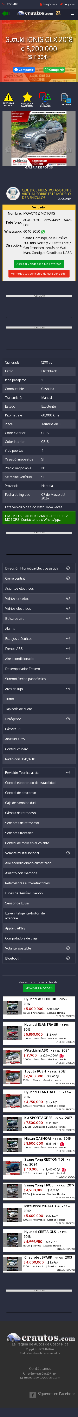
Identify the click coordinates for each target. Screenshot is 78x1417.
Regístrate (48, 4)
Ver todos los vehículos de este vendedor (39, 273)
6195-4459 (52, 220)
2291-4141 (10, 4)
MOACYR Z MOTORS (39, 988)
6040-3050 (32, 220)
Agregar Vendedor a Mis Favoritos (39, 263)
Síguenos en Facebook (57, 1393)
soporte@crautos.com (46, 1377)
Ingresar (68, 4)
